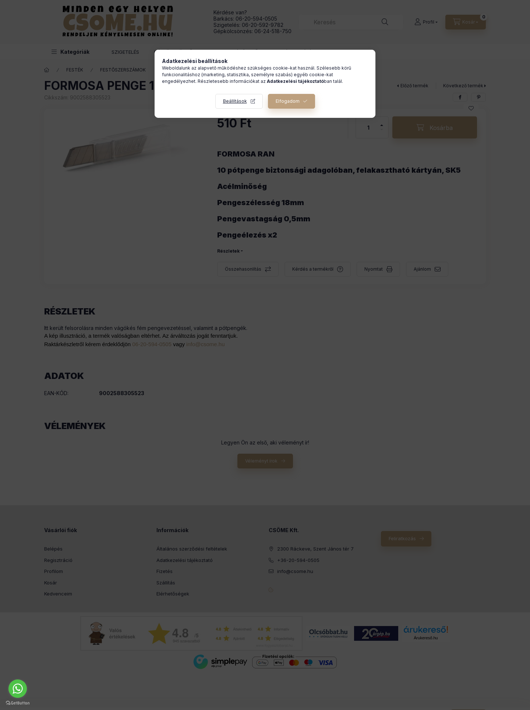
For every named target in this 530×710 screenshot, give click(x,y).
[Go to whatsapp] (17, 688)
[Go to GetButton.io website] (17, 702)
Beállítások (235, 101)
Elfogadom (288, 101)
